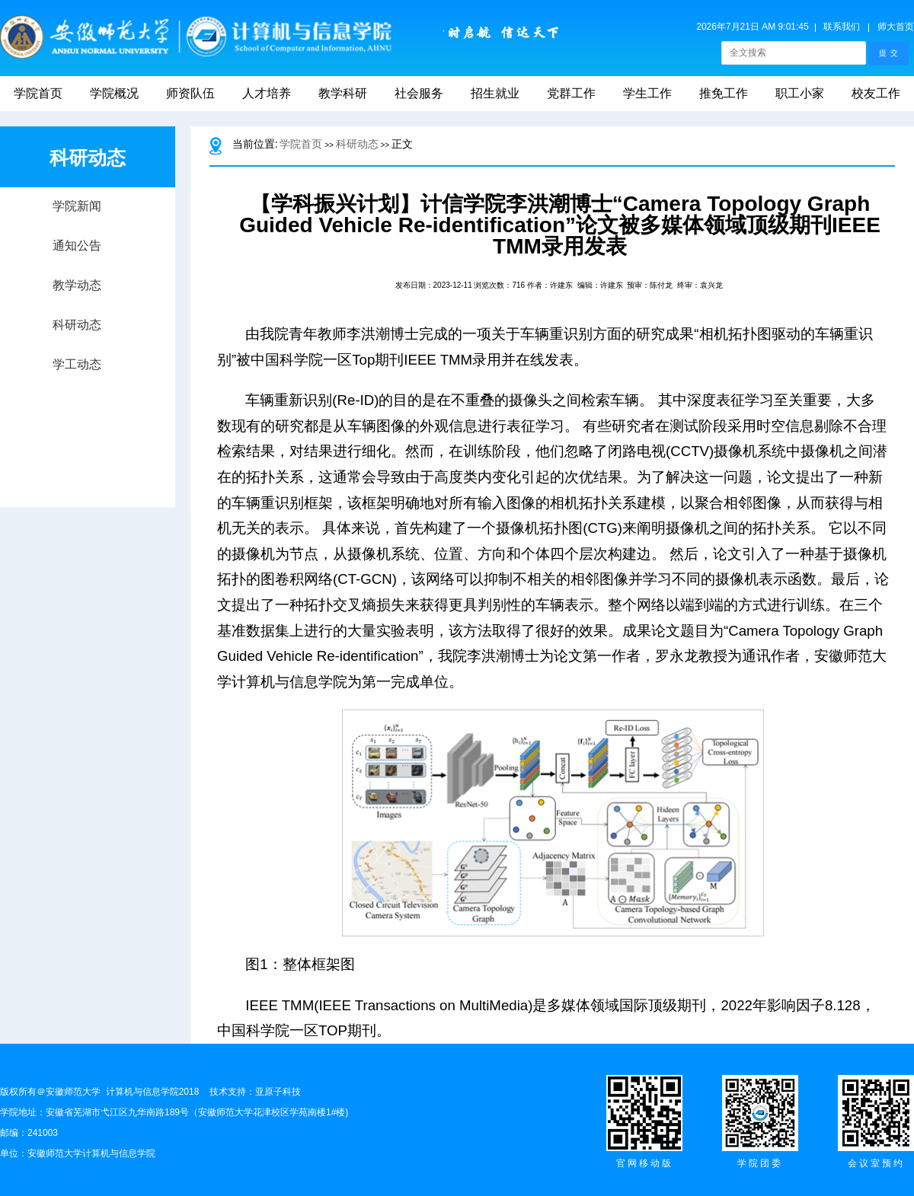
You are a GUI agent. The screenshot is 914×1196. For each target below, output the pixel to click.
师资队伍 (190, 93)
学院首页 (38, 93)
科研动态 (357, 144)
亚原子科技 (278, 1091)
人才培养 (266, 93)
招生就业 (495, 93)
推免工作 (723, 93)
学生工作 (647, 93)
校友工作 (876, 93)
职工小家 (799, 93)
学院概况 (114, 93)
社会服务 (419, 93)
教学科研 (342, 93)
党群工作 (571, 93)
